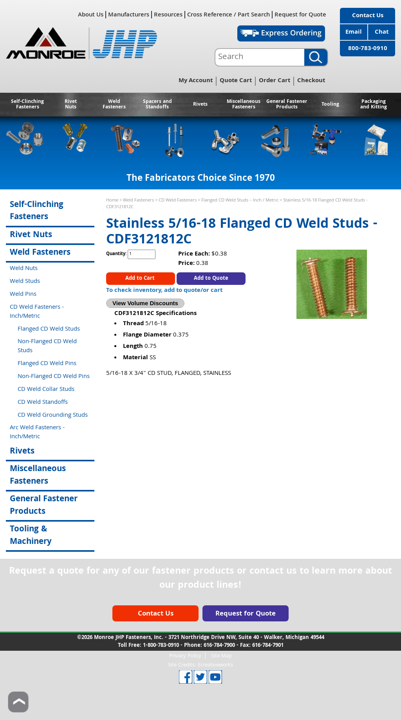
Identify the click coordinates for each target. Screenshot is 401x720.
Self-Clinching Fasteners (27, 105)
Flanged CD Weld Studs (49, 329)
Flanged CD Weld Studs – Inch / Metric (239, 200)
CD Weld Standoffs (43, 403)
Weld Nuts (24, 269)
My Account (196, 81)
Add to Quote (211, 278)
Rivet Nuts (71, 105)
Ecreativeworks (215, 665)
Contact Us (367, 16)
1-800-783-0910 (161, 645)
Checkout (311, 81)
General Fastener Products (286, 105)
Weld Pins (23, 295)
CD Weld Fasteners (178, 200)
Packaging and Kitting (373, 105)
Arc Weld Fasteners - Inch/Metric (37, 432)
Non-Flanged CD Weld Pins (54, 377)
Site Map (221, 655)
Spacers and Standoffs (157, 105)
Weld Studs (25, 282)
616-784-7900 (219, 645)
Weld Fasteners (114, 105)
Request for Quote (300, 14)
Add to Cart (140, 278)
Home (112, 200)
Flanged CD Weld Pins (47, 364)
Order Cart (274, 81)
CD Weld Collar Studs (46, 390)
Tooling (330, 105)
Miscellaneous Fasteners (243, 105)
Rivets (200, 105)
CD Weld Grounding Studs (53, 415)
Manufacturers (128, 14)
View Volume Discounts (145, 303)
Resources (168, 14)
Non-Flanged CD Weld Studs (47, 346)
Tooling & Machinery (31, 536)
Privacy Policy (185, 655)
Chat (381, 32)
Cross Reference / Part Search (228, 14)
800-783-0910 (367, 49)
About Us (90, 14)
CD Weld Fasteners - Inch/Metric (37, 312)
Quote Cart (236, 81)
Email (353, 32)
